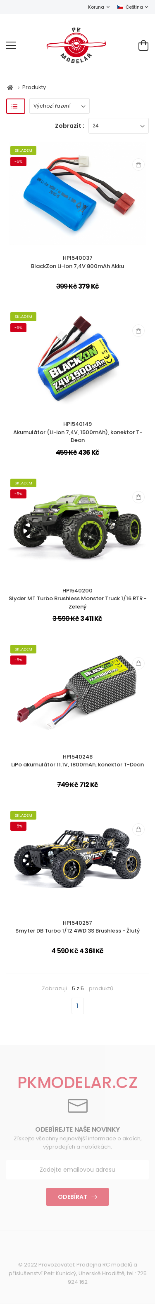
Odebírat (72, 1197)
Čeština (130, 7)
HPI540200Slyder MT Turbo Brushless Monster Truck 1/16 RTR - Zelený (78, 599)
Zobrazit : (69, 126)
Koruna (96, 7)
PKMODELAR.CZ (77, 1082)
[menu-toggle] (11, 45)
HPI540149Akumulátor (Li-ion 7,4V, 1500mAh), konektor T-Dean (77, 432)
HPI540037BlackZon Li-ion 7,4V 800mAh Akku (77, 262)
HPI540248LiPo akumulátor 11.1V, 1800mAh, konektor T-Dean (77, 761)
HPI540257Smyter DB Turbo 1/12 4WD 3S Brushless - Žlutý (77, 927)
